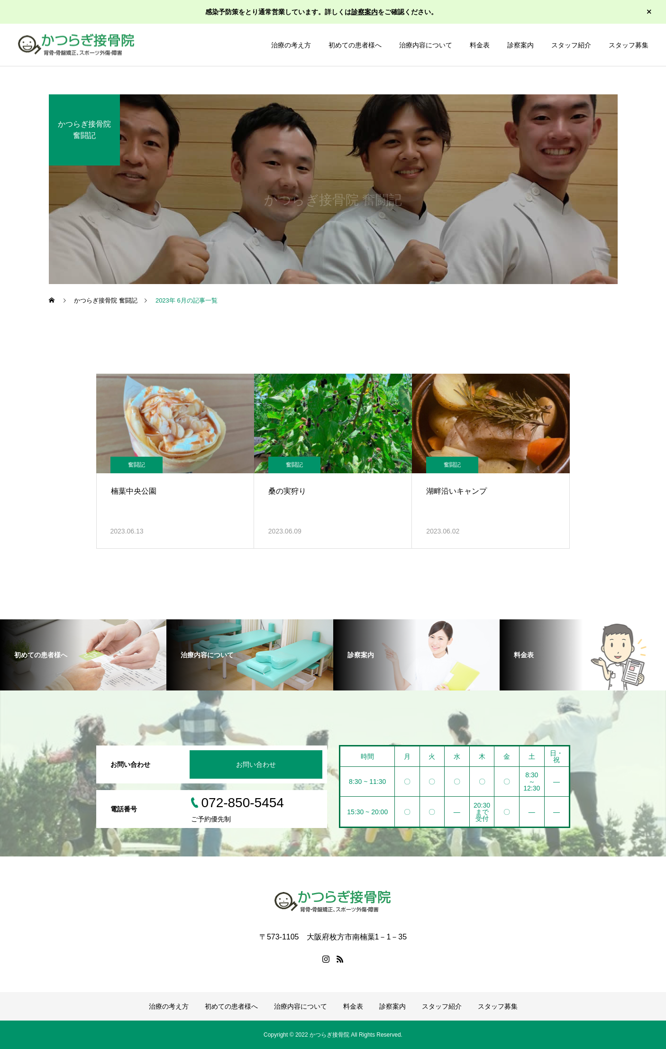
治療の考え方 (291, 45)
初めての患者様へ (355, 45)
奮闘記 (136, 464)
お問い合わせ (256, 764)
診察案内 (364, 12)
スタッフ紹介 (571, 45)
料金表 (480, 45)
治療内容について (425, 45)
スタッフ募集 (628, 45)
